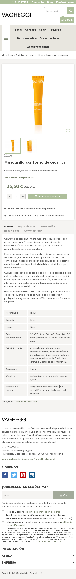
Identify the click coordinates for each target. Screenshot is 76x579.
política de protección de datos (43, 511)
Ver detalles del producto (19, 177)
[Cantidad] (16, 196)
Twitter (14, 475)
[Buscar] (59, 10)
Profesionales (65, 2)
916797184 (21, 2)
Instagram (32, 475)
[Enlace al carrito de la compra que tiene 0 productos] (67, 20)
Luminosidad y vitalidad (26, 401)
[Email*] (27, 495)
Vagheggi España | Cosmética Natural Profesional (28, 458)
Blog (50, 2)
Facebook (5, 475)
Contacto (38, 2)
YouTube (23, 475)
